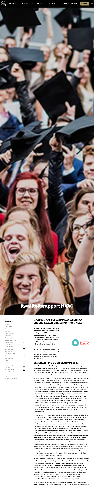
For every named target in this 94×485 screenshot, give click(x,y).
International (41, 3)
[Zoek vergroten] (92, 4)
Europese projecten (10, 353)
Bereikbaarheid (9, 358)
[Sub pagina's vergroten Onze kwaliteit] (24, 342)
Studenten (65, 3)
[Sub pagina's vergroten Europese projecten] (24, 354)
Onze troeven (8, 326)
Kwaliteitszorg (9, 346)
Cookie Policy (9, 374)
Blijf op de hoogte (9, 371)
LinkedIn (7, 376)
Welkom (7, 324)
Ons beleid (8, 331)
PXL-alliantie (8, 351)
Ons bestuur (8, 335)
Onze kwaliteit (9, 342)
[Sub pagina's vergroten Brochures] (24, 356)
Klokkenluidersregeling (11, 378)
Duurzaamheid (9, 349)
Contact (7, 360)
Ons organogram (9, 333)
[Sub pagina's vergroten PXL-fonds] (24, 367)
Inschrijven (85, 3)
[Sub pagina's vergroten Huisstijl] (24, 363)
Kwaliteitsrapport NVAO (12, 344)
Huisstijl (7, 362)
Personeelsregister (10, 365)
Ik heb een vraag (9, 369)
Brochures (8, 356)
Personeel (74, 3)
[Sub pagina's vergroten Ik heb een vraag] (24, 370)
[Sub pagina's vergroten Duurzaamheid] (24, 349)
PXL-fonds (8, 367)
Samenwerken (23, 3)
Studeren (12, 3)
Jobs (33, 3)
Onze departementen (10, 340)
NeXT (58, 3)
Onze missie (8, 329)
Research (52, 3)
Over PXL (9, 321)
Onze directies (9, 338)
